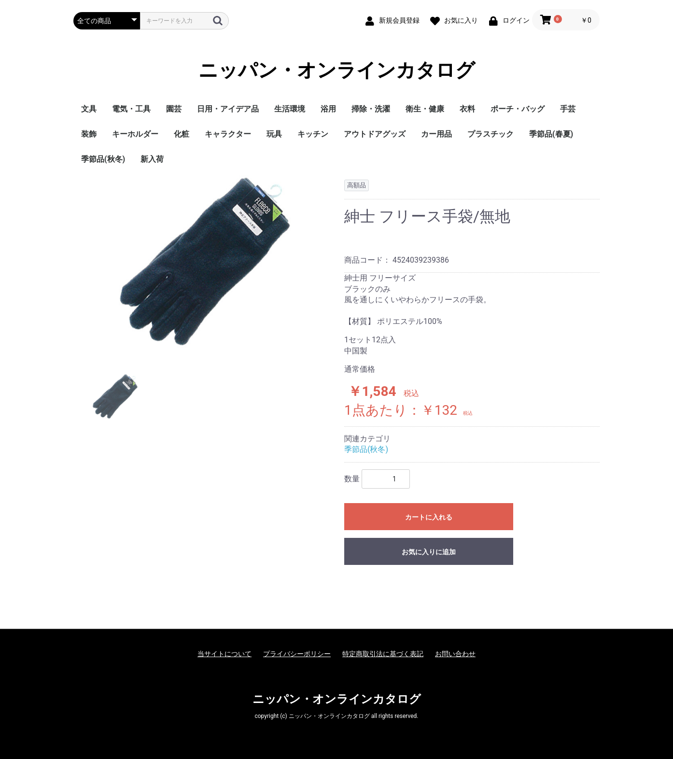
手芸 (567, 108)
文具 (89, 108)
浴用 (328, 108)
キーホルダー (135, 134)
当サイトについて (224, 654)
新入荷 (152, 159)
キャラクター (228, 134)
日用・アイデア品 (228, 108)
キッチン (312, 134)
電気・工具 (131, 108)
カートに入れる (428, 517)
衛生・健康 (425, 108)
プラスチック (490, 134)
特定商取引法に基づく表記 (382, 654)
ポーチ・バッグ (518, 108)
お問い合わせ (455, 654)
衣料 (467, 108)
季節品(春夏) (551, 134)
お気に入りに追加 (429, 552)
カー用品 (436, 134)
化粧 (181, 134)
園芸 (174, 108)
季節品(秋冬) (103, 159)
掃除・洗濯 (370, 108)
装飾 (89, 134)
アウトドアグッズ (375, 134)
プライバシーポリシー (297, 654)
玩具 (274, 134)
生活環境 (289, 108)
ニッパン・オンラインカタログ (336, 70)
